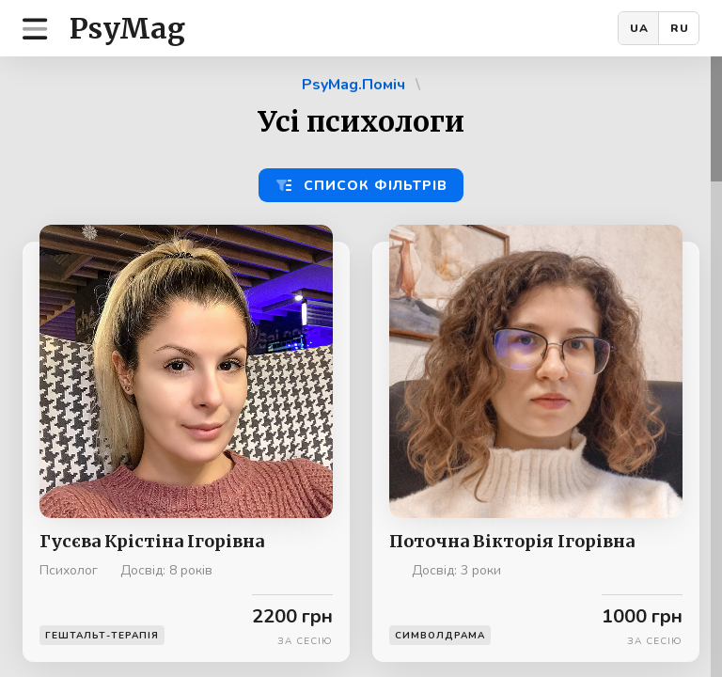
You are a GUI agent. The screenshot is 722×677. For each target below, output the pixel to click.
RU (679, 28)
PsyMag (127, 28)
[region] (361, 366)
